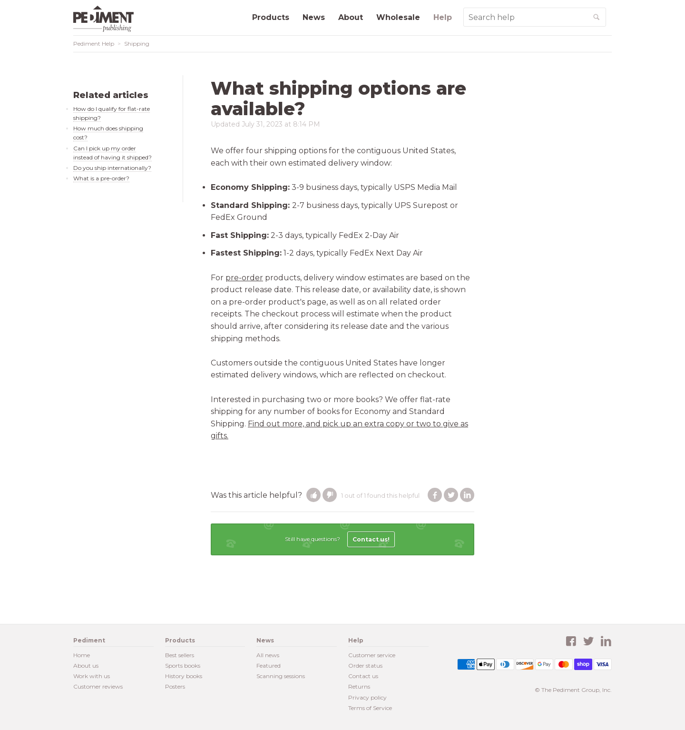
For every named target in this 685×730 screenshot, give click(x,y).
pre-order (244, 277)
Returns (359, 686)
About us (85, 665)
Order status (365, 665)
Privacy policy (367, 697)
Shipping (136, 43)
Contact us (363, 676)
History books (183, 676)
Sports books (182, 665)
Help (442, 17)
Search (605, 20)
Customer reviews (98, 686)
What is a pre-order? (101, 178)
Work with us (91, 676)
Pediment (106, 19)
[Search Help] (525, 17)
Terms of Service (370, 707)
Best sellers (179, 655)
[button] (313, 495)
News (314, 17)
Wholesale (398, 17)
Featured (268, 665)
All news (267, 655)
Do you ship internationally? (112, 167)
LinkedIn (467, 495)
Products (270, 17)
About (350, 17)
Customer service (371, 655)
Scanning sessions (280, 676)
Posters (175, 686)
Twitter (451, 495)
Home (81, 655)
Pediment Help (93, 43)
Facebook (435, 495)
